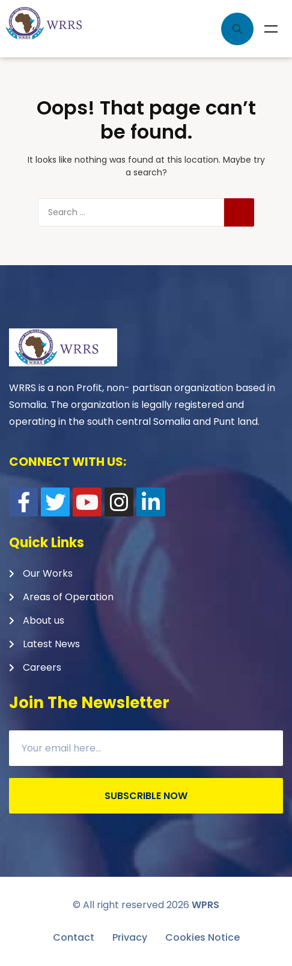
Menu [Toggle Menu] (271, 29)
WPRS (205, 905)
